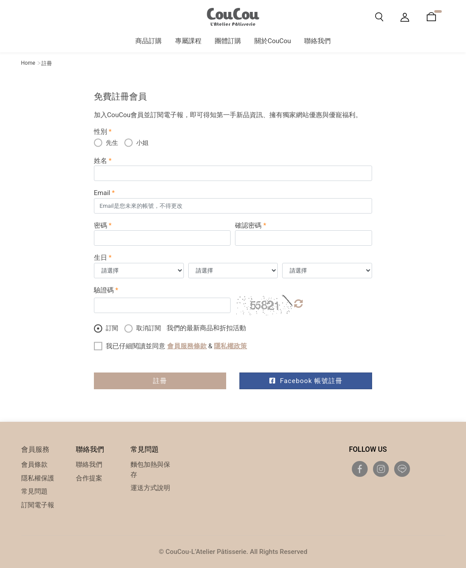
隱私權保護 (37, 478)
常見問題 (34, 491)
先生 (106, 142)
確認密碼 (250, 225)
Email (104, 193)
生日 (103, 258)
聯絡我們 (89, 464)
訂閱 (106, 327)
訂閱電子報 (37, 505)
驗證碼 (106, 290)
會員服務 (35, 449)
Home (28, 63)
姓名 (103, 161)
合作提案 (89, 478)
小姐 (136, 142)
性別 (103, 132)
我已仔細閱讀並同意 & (176, 345)
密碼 (103, 225)
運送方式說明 (150, 488)
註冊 (160, 381)
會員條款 (34, 464)
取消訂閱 (142, 327)
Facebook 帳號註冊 (306, 381)
